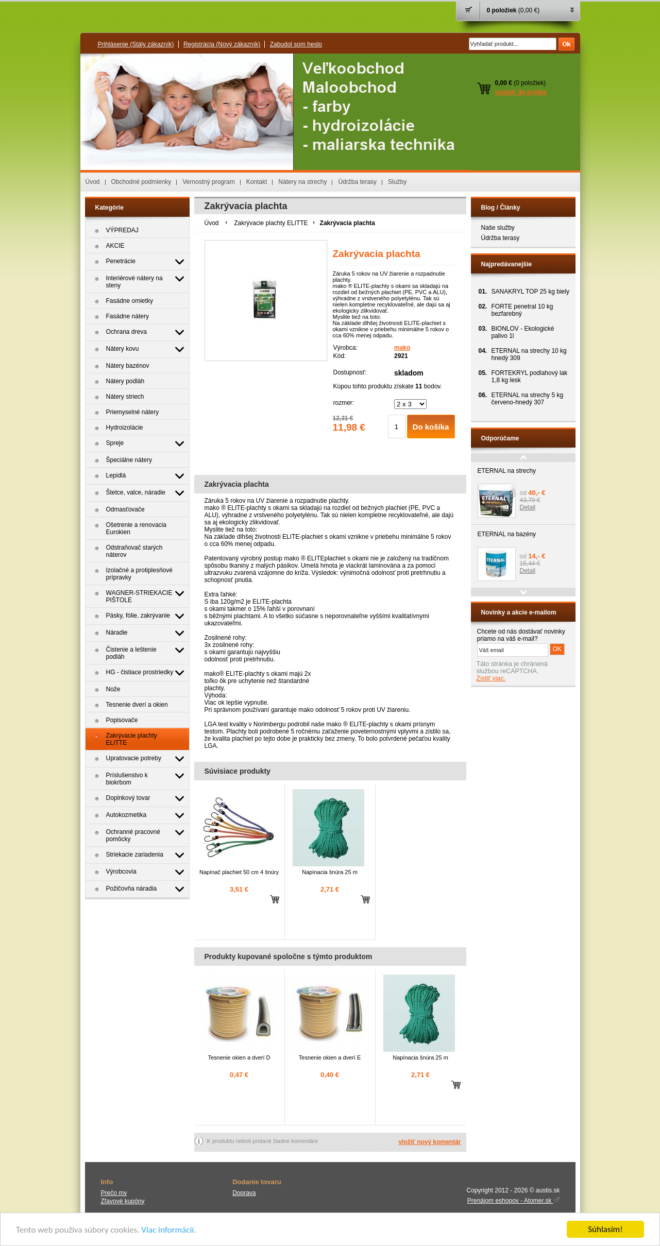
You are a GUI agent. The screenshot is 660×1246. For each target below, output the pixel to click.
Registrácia (221, 44)
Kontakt (256, 181)
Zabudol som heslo (296, 44)
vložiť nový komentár (429, 1142)
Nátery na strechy (302, 181)
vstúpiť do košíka (521, 92)
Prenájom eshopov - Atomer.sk (513, 1200)
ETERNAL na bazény (507, 534)
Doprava (244, 1193)
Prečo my (114, 1193)
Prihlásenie (136, 44)
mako (402, 347)
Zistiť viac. (491, 678)
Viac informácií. (168, 1229)
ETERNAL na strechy (507, 470)
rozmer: (343, 402)
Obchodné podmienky (141, 181)
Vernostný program (208, 181)
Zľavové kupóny (123, 1201)
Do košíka (431, 426)
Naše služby (498, 227)
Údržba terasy (357, 181)
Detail (528, 507)
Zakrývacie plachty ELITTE (271, 223)
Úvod (93, 181)
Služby (397, 181)
